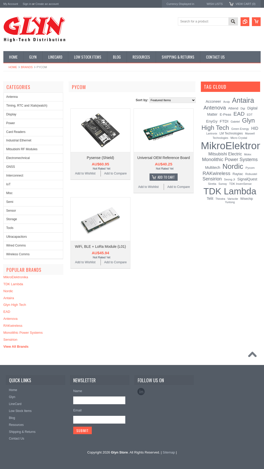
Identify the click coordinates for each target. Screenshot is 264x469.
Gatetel (235, 121)
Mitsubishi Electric (225, 154)
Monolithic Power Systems (23, 333)
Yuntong (230, 202)
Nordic (8, 291)
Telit (210, 198)
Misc (9, 193)
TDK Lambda (13, 284)
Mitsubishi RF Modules (21, 149)
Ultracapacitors (16, 237)
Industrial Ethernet (18, 140)
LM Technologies (231, 133)
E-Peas (225, 114)
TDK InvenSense (240, 183)
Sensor (11, 210)
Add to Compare (115, 173)
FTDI (224, 121)
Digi (243, 108)
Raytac (238, 174)
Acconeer (213, 101)
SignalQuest (247, 179)
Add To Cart (166, 177)
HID (254, 128)
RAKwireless (12, 326)
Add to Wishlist (85, 173)
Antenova (10, 319)
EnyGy (211, 121)
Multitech (212, 167)
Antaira (8, 298)
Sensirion (10, 339)
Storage (11, 219)
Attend (233, 108)
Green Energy (240, 128)
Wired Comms (16, 245)
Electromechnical (18, 158)
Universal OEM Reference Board (163, 158)
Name (77, 391)
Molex (247, 154)
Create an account (47, 3)
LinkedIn (141, 391)
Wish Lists (214, 3)
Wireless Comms (18, 254)
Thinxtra (220, 198)
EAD (6, 312)
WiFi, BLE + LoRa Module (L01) (100, 246)
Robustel (251, 174)
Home (13, 67)
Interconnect (14, 175)
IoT (8, 184)
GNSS (10, 167)
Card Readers (16, 132)
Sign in (27, 3)
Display (11, 114)
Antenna (12, 97)
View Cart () (245, 3)
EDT (249, 114)
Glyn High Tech (14, 305)
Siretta (212, 183)
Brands (27, 67)
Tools (9, 228)
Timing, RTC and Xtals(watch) (26, 105)
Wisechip (246, 199)
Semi (9, 202)
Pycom (249, 167)
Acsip (226, 101)
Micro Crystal (238, 137)
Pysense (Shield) (100, 158)
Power (10, 123)
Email (77, 410)
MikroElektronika (15, 277)
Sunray (222, 183)
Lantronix (211, 133)
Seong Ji (229, 179)
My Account (10, 3)
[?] (233, 86)
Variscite (232, 198)
